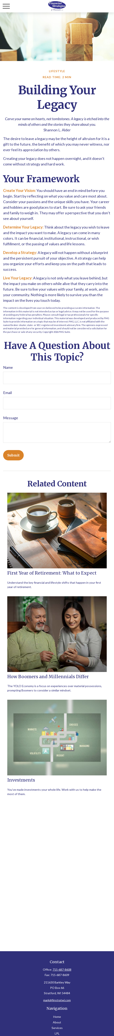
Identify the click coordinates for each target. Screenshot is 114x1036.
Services (57, 1028)
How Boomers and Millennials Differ (48, 676)
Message (10, 418)
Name (8, 367)
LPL (57, 1033)
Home (57, 1016)
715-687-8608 (62, 969)
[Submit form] (13, 455)
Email (7, 392)
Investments (21, 780)
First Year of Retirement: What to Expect (52, 573)
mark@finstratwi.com (57, 1000)
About (57, 1022)
